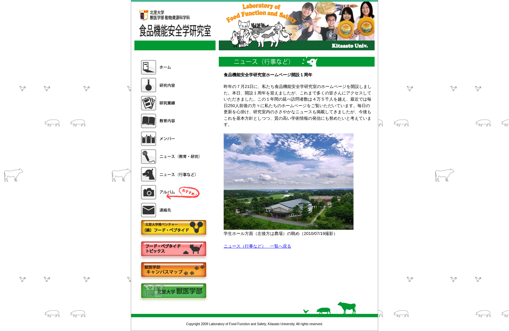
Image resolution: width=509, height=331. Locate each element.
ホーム (171, 67)
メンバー (171, 138)
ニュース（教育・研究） (171, 156)
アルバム (171, 192)
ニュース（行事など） (171, 174)
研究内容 (171, 85)
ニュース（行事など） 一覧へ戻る (257, 246)
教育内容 (171, 121)
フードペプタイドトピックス (173, 249)
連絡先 (171, 210)
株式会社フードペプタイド (173, 228)
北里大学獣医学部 (173, 291)
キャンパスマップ (173, 270)
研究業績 (171, 103)
